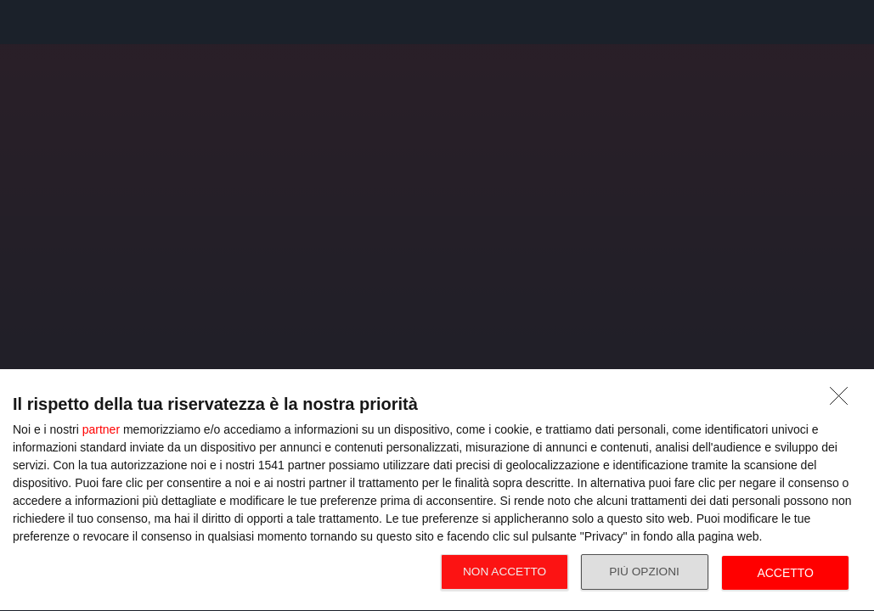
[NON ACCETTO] (843, 400)
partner (101, 429)
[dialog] (437, 490)
